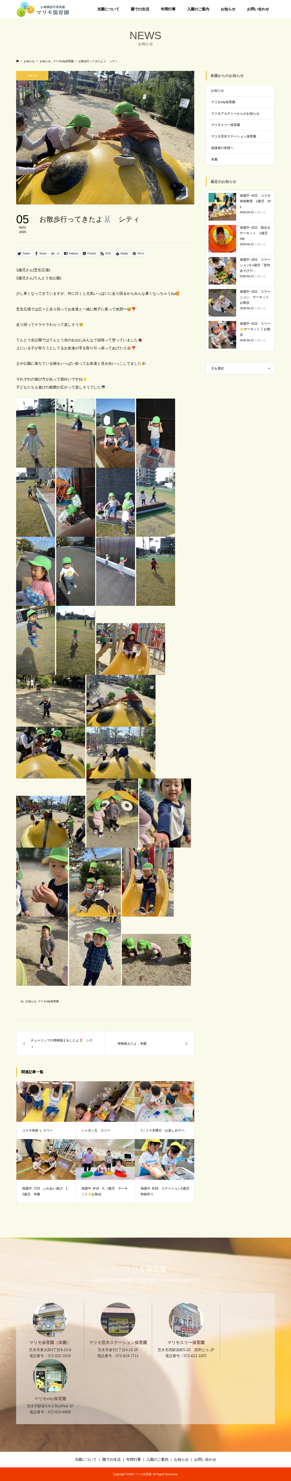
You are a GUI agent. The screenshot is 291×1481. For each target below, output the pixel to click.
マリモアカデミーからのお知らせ (235, 113)
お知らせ (228, 9)
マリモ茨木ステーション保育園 (233, 136)
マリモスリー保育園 (225, 125)
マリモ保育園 (145, 1269)
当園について (108, 9)
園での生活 (140, 9)
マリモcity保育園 (48, 1001)
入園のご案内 (198, 9)
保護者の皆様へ (222, 148)
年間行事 (168, 9)
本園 (214, 159)
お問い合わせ (258, 9)
